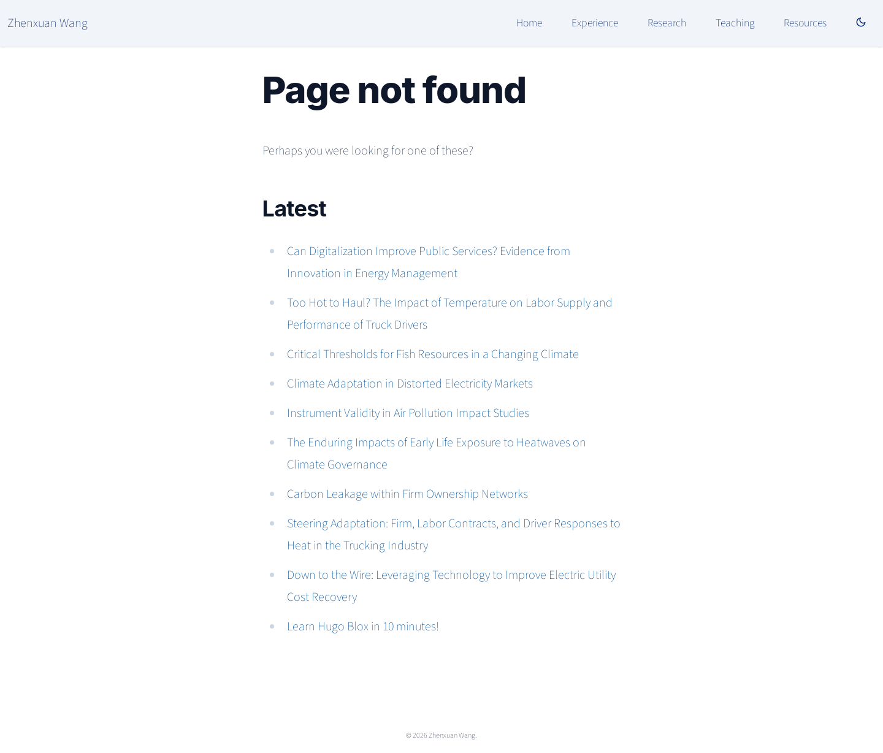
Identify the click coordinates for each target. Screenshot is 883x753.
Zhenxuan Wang (47, 23)
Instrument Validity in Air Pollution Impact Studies (408, 413)
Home (529, 23)
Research (667, 23)
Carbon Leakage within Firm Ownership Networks (407, 494)
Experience (594, 23)
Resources (805, 23)
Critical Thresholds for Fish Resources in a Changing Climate (433, 354)
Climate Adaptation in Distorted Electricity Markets (410, 383)
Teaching (735, 23)
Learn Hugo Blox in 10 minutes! (363, 626)
